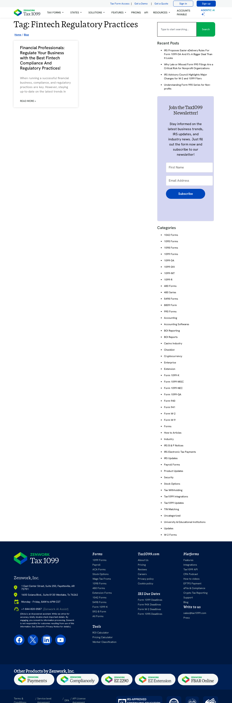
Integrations (190, 564)
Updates (168, 528)
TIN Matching (171, 509)
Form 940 (169, 401)
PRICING (136, 12)
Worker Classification (104, 641)
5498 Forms (171, 298)
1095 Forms (171, 241)
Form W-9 (170, 420)
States (74, 12)
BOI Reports (171, 337)
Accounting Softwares (176, 324)
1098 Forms (171, 247)
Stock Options (172, 483)
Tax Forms (54, 12)
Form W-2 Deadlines (149, 609)
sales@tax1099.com (194, 613)
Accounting (170, 318)
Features (188, 560)
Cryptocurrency (173, 356)
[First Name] (189, 167)
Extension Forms (102, 592)
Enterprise (170, 362)
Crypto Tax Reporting (195, 592)
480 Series (170, 292)
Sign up (206, 3)
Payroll (96, 564)
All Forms (98, 616)
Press (186, 617)
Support (188, 597)
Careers (142, 574)
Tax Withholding (173, 490)
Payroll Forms (172, 464)
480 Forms (170, 286)
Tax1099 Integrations (176, 496)
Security (168, 477)
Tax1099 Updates (174, 503)
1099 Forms (171, 254)
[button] (55, 12)
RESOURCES (160, 12)
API (146, 12)
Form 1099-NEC (173, 388)
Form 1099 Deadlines (150, 599)
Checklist (169, 350)
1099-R (168, 279)
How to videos (191, 578)
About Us (143, 560)
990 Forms (170, 311)
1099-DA (169, 260)
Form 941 (169, 407)
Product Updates (173, 471)
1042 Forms (171, 235)
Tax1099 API (190, 569)
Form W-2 (170, 413)
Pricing (142, 564)
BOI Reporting (172, 330)
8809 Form (170, 305)
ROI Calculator (100, 632)
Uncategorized (172, 515)
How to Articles (173, 432)
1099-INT (169, 273)
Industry (169, 439)
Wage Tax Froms (101, 578)
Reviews (142, 569)
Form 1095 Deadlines (150, 613)
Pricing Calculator (102, 637)
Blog (185, 602)
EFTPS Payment (192, 583)
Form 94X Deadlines (149, 604)
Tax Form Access (120, 3)
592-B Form (99, 611)
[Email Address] (189, 181)
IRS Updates (171, 458)
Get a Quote (161, 3)
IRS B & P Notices (173, 445)
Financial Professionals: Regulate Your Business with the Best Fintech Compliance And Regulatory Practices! (42, 58)
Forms (167, 426)
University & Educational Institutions (185, 522)
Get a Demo (141, 3)
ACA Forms (99, 569)
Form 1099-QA (172, 394)
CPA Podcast (190, 574)
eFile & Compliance (194, 588)
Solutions (95, 12)
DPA (67, 700)
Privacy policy (146, 578)
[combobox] (177, 29)
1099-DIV (169, 267)
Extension (169, 369)
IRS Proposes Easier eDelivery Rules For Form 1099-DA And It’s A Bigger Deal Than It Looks (188, 54)
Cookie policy (145, 583)
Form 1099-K (171, 375)
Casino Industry (173, 343)
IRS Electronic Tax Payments (180, 452)
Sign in (183, 3)
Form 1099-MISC (174, 381)
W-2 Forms (170, 534)
